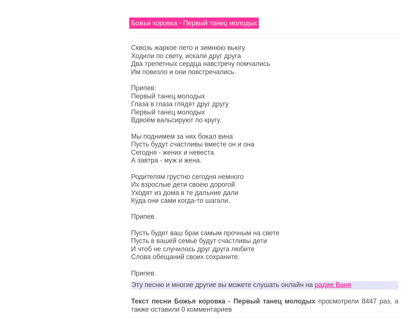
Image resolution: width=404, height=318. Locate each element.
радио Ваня (333, 285)
